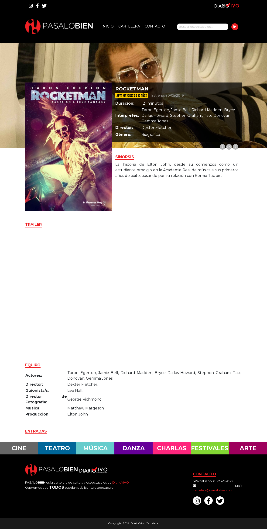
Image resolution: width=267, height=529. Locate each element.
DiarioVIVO (120, 482)
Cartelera (129, 26)
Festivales (209, 448)
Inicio (108, 26)
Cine (19, 448)
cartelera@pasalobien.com (213, 490)
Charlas (171, 448)
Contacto (155, 26)
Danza (133, 448)
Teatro (57, 448)
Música (95, 448)
